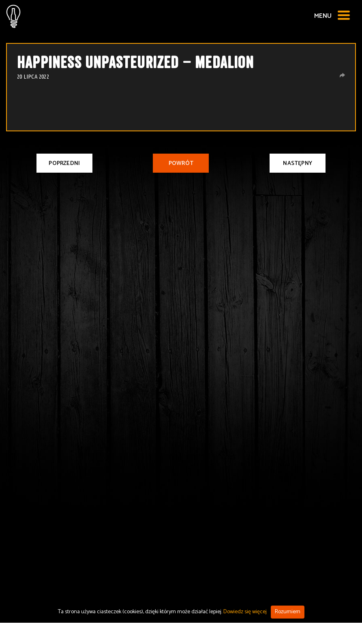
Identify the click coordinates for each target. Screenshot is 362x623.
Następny (297, 163)
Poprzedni (64, 163)
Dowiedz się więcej (245, 612)
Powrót (181, 163)
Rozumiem (287, 612)
